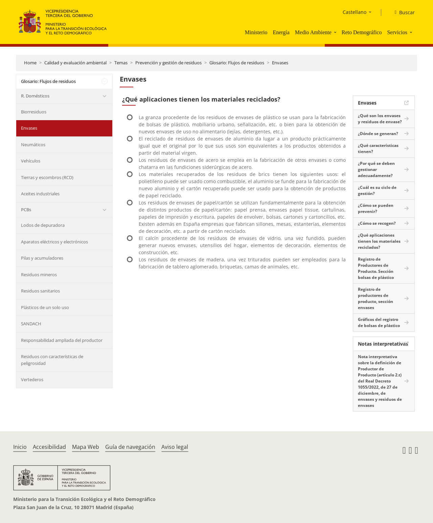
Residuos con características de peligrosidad (52, 359)
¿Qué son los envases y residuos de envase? (380, 119)
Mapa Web (85, 447)
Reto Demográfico (362, 32)
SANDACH (31, 324)
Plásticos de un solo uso (45, 307)
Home (30, 63)
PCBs (26, 209)
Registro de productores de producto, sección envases (375, 298)
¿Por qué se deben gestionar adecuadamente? (376, 169)
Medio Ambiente (313, 32)
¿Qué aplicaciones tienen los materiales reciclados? (379, 241)
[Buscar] (402, 12)
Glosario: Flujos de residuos (236, 63)
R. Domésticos (35, 96)
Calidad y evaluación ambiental (75, 63)
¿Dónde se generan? (378, 133)
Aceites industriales (40, 194)
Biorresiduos (33, 112)
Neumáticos (33, 144)
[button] (336, 32)
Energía (281, 32)
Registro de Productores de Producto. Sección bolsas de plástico (376, 268)
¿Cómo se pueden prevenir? (375, 208)
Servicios (397, 32)
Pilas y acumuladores (42, 258)
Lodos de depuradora (43, 225)
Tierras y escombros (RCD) (47, 177)
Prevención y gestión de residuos (168, 63)
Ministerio (256, 32)
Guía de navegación (130, 447)
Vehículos (30, 161)
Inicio (20, 447)
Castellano (354, 12)
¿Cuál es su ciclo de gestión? (377, 190)
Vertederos (32, 379)
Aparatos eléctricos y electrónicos (54, 242)
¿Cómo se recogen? (377, 223)
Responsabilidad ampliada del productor (61, 340)
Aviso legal (174, 447)
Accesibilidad (49, 447)
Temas (121, 63)
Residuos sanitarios (40, 291)
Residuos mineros (39, 274)
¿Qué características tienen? (378, 148)
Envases (280, 63)
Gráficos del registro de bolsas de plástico (379, 322)
